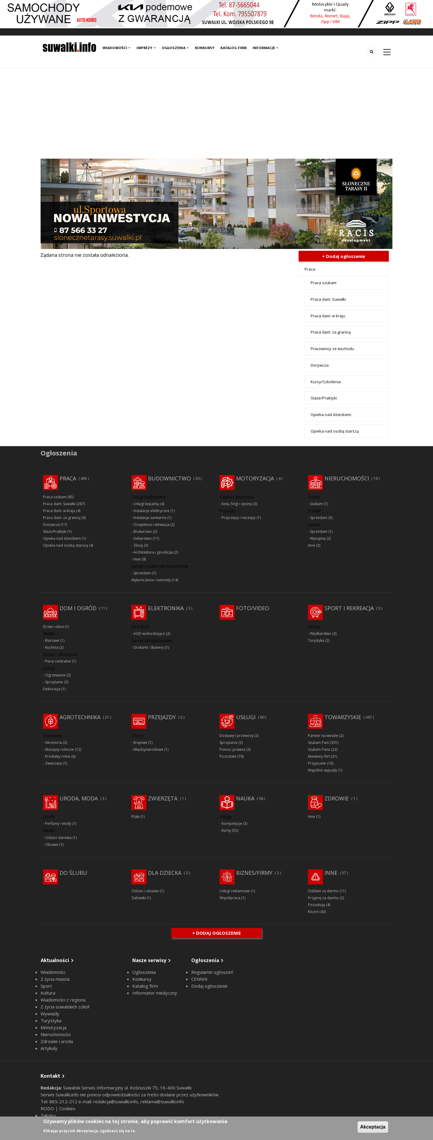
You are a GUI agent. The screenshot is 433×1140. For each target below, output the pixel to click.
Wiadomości (117, 48)
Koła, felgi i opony (237, 503)
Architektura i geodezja (153, 552)
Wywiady (50, 1014)
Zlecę (138, 545)
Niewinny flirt (319, 756)
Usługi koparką (146, 503)
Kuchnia (51, 647)
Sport (46, 986)
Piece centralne (58, 661)
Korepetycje (232, 823)
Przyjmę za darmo (323, 897)
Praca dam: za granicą (331, 332)
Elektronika (166, 608)
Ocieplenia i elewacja (151, 524)
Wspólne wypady (322, 770)
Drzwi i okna (53, 626)
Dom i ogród (78, 608)
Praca (310, 269)
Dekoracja (51, 688)
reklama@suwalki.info (162, 1101)
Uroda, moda (79, 798)
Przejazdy (162, 717)
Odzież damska (58, 837)
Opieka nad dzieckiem (331, 414)
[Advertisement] (216, 113)
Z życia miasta (55, 979)
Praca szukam (323, 282)
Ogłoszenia (175, 48)
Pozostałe (228, 756)
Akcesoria (53, 742)
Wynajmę (318, 538)
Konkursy (205, 48)
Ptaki (135, 816)
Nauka (245, 798)
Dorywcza (320, 365)
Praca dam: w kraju (328, 315)
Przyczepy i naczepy (239, 517)
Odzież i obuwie (145, 890)
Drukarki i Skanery (149, 647)
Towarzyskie (342, 717)
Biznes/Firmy (254, 872)
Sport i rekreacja (349, 608)
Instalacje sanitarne (150, 517)
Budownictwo (169, 478)
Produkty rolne (57, 756)
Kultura (48, 993)
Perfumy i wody (58, 823)
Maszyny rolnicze (59, 749)
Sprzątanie (54, 682)
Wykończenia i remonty (151, 579)
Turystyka (316, 640)
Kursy (226, 830)
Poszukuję (316, 904)
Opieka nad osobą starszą (335, 431)
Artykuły (49, 1048)
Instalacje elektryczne (152, 510)
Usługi (246, 717)
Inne (137, 559)
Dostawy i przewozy (236, 735)
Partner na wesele (323, 735)
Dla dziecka (164, 872)
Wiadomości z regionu (63, 1000)
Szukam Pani (318, 742)
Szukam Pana (319, 749)
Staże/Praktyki (324, 398)
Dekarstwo (143, 538)
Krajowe (140, 742)
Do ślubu (73, 872)
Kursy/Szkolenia (326, 381)
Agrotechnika (80, 717)
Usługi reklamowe (235, 890)
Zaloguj (48, 1115)
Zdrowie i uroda (57, 1041)
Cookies (67, 1108)
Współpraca (230, 897)
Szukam (316, 503)
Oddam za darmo (323, 890)
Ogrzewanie (55, 675)
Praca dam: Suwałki (328, 299)
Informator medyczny (154, 993)
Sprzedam (142, 573)
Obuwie (51, 844)
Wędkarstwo (320, 633)
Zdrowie (336, 798)
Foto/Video (252, 608)
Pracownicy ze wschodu (332, 348)
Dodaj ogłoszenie (209, 986)
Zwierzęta (53, 763)
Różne (313, 911)
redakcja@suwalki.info (115, 1101)
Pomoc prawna (232, 749)
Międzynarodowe (148, 749)
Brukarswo (143, 531)
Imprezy (146, 48)
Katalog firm (234, 48)
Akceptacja (373, 1126)
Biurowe (52, 640)
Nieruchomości (346, 478)
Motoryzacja (255, 478)
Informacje (266, 48)
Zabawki (138, 897)
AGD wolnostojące (149, 633)
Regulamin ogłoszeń (212, 972)
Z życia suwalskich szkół (65, 1007)
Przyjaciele (317, 763)
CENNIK (199, 979)
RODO (48, 1108)
